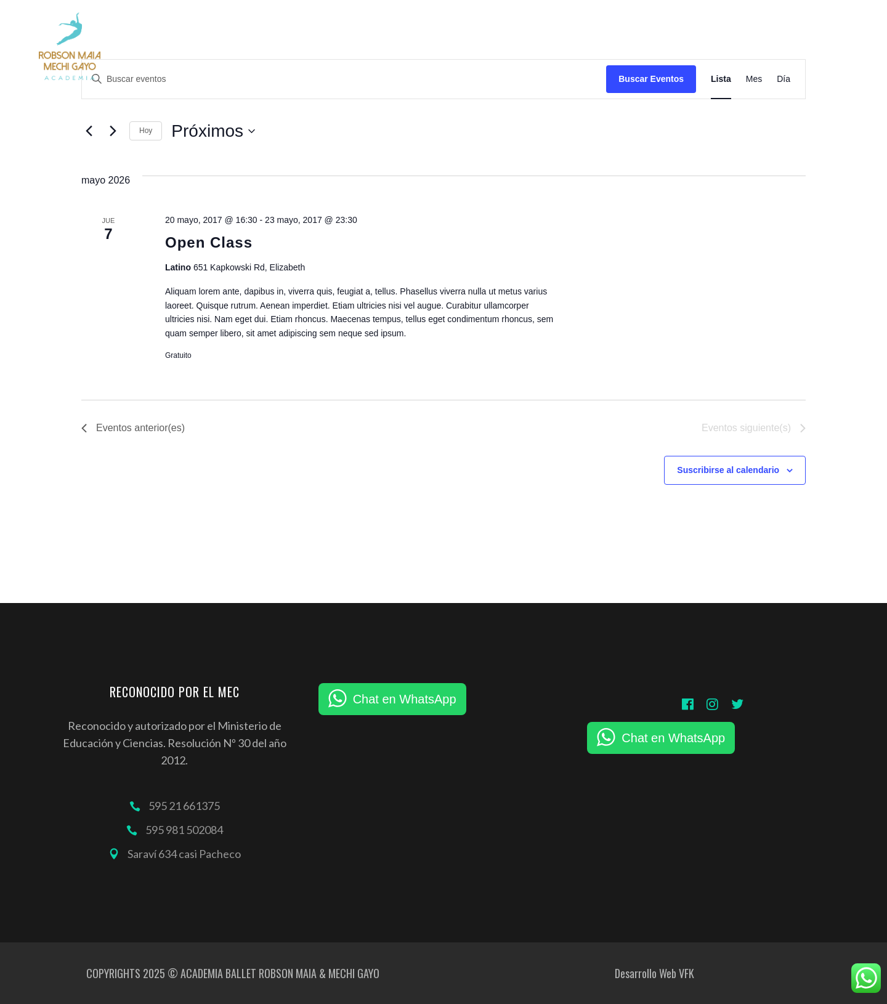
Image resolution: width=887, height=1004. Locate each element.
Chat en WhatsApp (404, 699)
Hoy (145, 130)
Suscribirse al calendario (728, 470)
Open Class (209, 242)
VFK (686, 973)
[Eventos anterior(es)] (88, 131)
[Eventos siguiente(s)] (112, 131)
